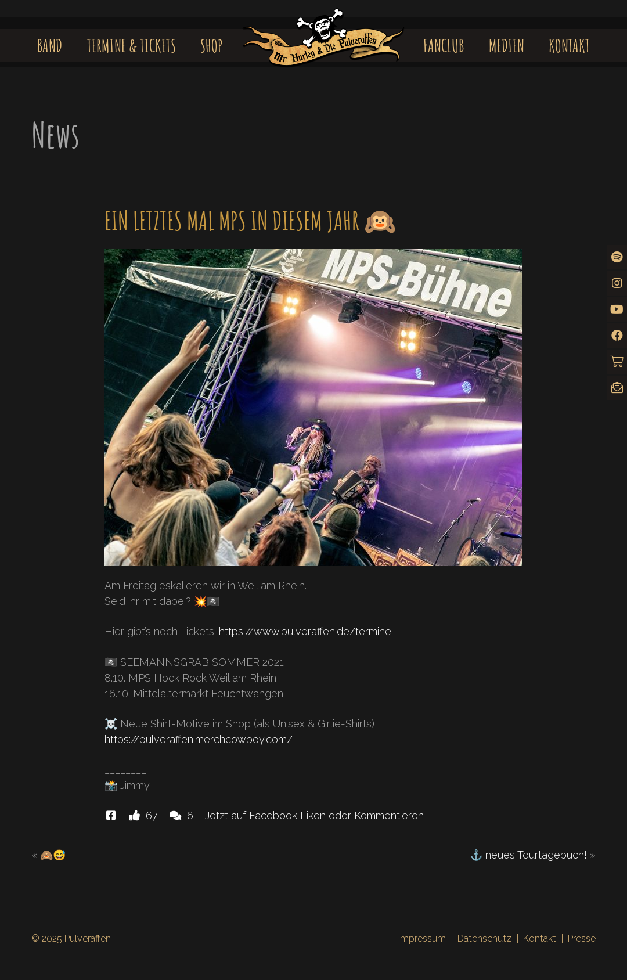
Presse (582, 938)
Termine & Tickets (131, 45)
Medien (506, 45)
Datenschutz (484, 938)
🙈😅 (53, 855)
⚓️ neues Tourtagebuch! (528, 855)
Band (49, 45)
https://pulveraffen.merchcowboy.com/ (199, 739)
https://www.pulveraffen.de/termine (305, 631)
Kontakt (569, 45)
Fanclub (443, 45)
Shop (211, 45)
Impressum (422, 938)
